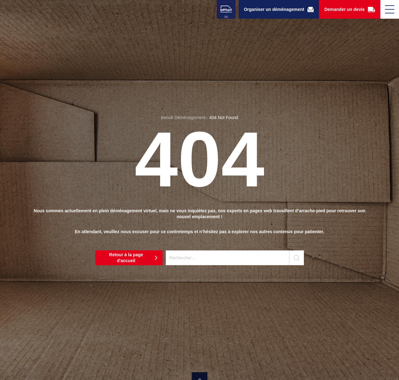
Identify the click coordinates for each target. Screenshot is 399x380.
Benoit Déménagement (183, 117)
